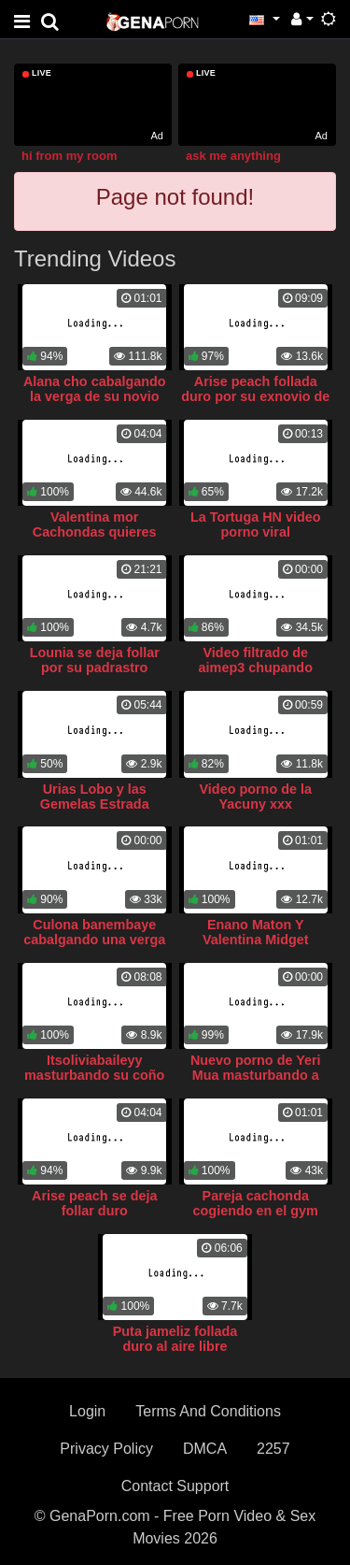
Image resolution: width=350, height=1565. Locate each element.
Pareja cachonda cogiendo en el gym (255, 1203)
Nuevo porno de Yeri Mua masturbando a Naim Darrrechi (255, 1075)
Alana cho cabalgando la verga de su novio (94, 389)
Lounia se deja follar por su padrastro (95, 660)
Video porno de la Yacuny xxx (256, 796)
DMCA (205, 1449)
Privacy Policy (106, 1449)
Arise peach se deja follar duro (94, 1203)
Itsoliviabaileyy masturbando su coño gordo (94, 1075)
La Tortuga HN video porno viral (255, 524)
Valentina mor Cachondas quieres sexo (95, 532)
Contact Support (175, 1486)
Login (87, 1411)
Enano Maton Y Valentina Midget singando (256, 939)
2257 (273, 1449)
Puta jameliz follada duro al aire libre (175, 1339)
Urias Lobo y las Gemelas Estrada (94, 796)
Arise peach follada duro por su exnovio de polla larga (255, 396)
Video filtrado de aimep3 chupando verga (256, 667)
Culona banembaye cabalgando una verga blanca (94, 939)
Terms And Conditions (208, 1411)
